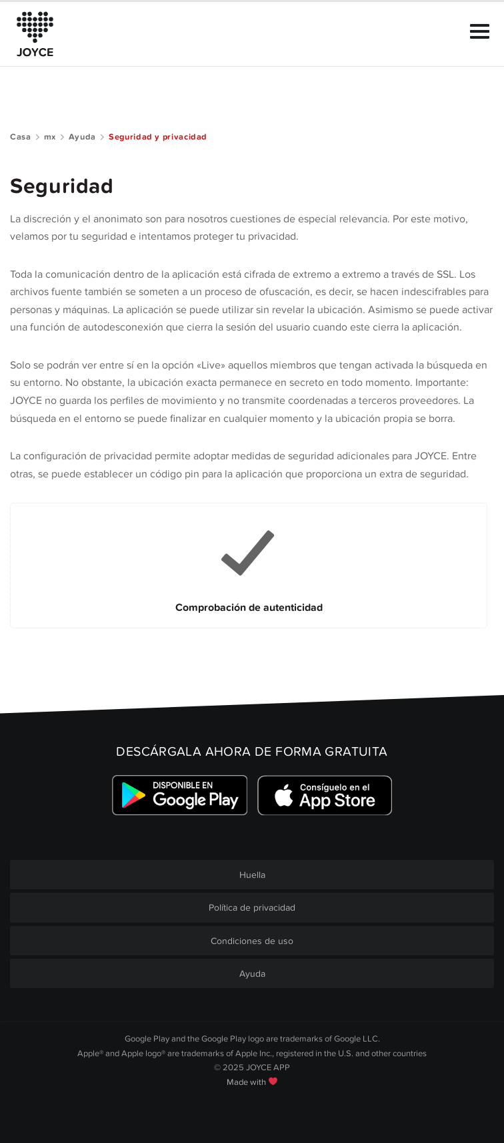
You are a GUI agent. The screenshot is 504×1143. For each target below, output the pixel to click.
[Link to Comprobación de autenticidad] (249, 565)
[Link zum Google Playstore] (179, 795)
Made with (252, 1082)
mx (50, 137)
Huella (252, 875)
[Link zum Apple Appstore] (324, 795)
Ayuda (82, 137)
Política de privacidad (252, 907)
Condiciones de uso (252, 941)
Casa (20, 137)
